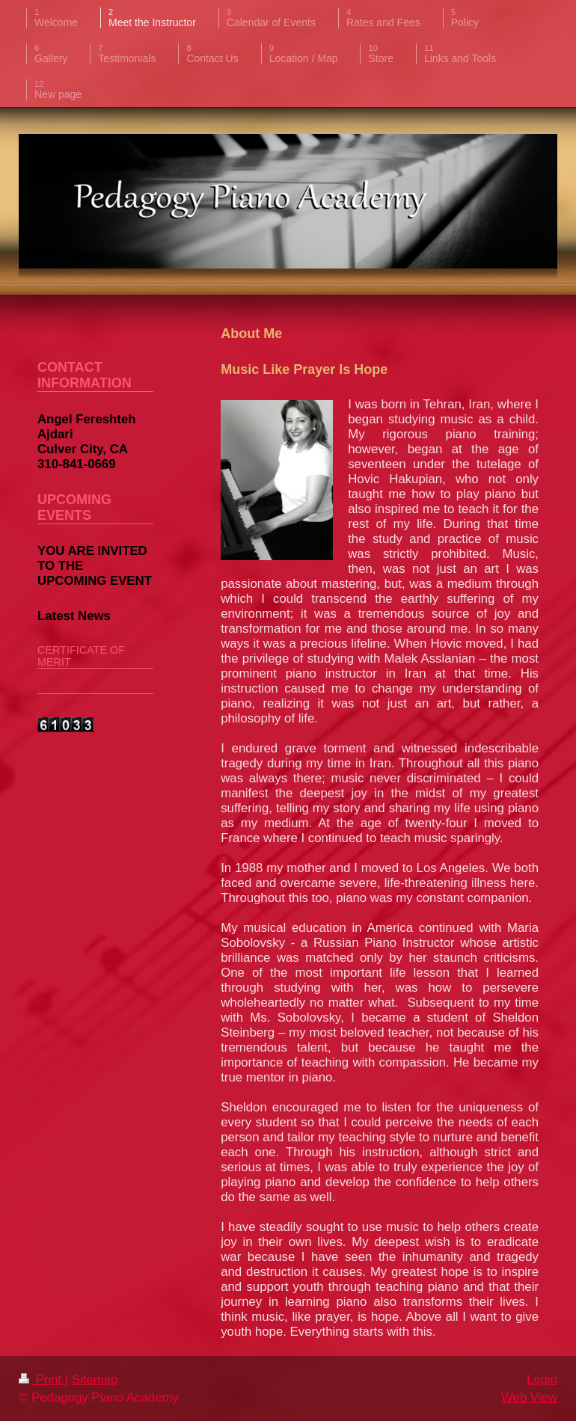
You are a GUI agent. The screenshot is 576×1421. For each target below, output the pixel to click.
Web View (529, 1397)
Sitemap (95, 1379)
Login (542, 1379)
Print (42, 1379)
